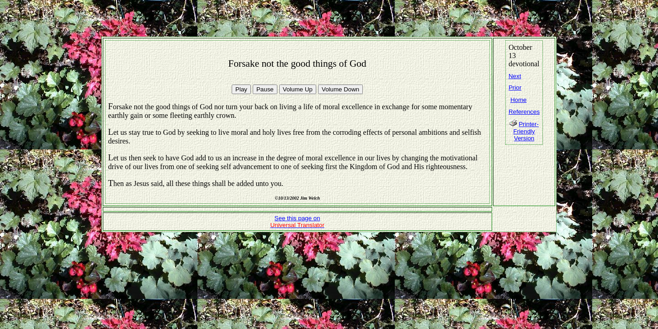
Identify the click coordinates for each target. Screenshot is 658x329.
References (524, 111)
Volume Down (340, 89)
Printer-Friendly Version (526, 131)
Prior (515, 87)
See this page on (297, 221)
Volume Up (298, 89)
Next (515, 76)
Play (241, 89)
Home (518, 99)
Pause (265, 89)
